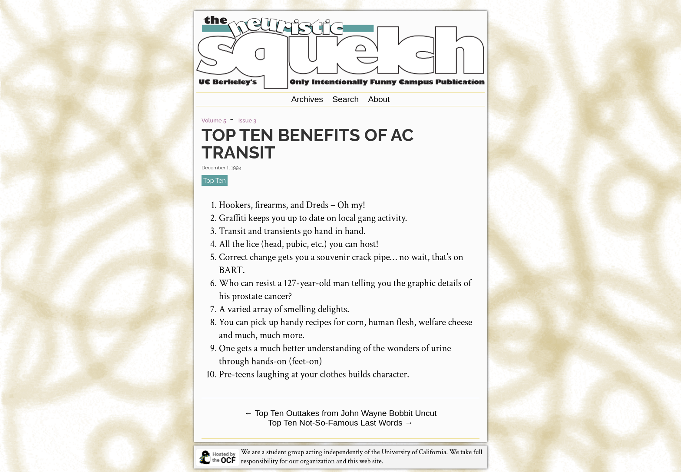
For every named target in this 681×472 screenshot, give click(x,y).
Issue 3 (247, 120)
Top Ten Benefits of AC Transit (307, 143)
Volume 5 (214, 120)
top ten (214, 180)
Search (345, 99)
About (379, 99)
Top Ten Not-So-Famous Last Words (340, 422)
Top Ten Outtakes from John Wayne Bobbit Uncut (340, 413)
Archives (307, 99)
